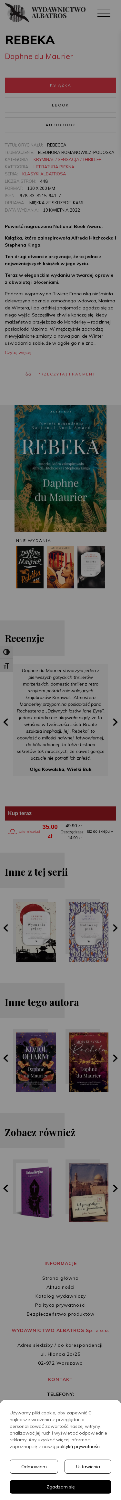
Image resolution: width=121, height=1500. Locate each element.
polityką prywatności (78, 1446)
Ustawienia (88, 1467)
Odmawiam (34, 1467)
